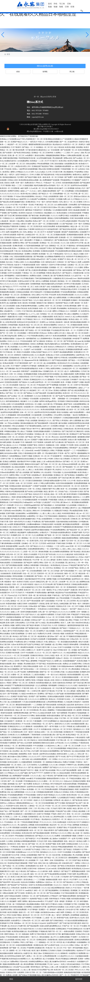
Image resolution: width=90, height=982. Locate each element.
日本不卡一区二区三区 (8, 606)
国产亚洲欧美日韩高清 (62, 276)
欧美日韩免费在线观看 (65, 295)
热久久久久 (18, 658)
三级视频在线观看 (74, 787)
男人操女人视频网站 (71, 314)
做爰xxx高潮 (40, 557)
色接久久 (37, 800)
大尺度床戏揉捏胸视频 (32, 246)
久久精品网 (44, 628)
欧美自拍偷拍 (62, 213)
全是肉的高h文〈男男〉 (48, 399)
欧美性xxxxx (48, 440)
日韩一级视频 (61, 445)
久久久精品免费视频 (32, 262)
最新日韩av (23, 229)
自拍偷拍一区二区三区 (53, 467)
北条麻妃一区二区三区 (75, 265)
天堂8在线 (7, 510)
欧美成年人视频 (46, 297)
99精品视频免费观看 (65, 847)
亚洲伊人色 (6, 707)
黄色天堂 (23, 806)
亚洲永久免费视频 (37, 344)
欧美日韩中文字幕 (54, 934)
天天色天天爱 (42, 841)
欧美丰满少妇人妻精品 (29, 194)
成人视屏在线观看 (59, 707)
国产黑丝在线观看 (49, 705)
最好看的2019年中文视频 (26, 461)
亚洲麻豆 (74, 300)
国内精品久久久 (79, 729)
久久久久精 (47, 311)
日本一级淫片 (29, 732)
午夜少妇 (17, 251)
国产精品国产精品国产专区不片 (22, 770)
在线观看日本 (29, 407)
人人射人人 (72, 754)
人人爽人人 (30, 470)
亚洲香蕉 (12, 494)
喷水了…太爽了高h (68, 623)
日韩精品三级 (64, 639)
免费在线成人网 (55, 863)
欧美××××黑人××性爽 (45, 459)
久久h (11, 420)
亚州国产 (32, 696)
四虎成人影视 (44, 603)
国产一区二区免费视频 (65, 191)
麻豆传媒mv (12, 756)
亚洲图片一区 (44, 909)
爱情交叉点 (6, 888)
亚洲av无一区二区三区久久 (35, 748)
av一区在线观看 (54, 150)
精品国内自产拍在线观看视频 (66, 592)
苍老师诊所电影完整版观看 (18, 863)
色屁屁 (69, 808)
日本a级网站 (77, 852)
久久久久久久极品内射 (65, 554)
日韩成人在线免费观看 (52, 508)
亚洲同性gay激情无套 (32, 505)
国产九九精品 (52, 259)
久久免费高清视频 (63, 937)
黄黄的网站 (76, 281)
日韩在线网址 (20, 623)
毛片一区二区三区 (63, 185)
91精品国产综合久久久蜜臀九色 (50, 661)
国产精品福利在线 (47, 174)
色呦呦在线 (50, 445)
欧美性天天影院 (23, 582)
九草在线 (29, 467)
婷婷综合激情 (62, 754)
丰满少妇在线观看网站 (63, 174)
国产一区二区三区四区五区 (55, 557)
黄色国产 (65, 232)
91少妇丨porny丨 (54, 964)
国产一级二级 (60, 636)
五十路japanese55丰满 (30, 360)
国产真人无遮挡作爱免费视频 (36, 270)
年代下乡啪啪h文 (82, 822)
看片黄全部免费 (18, 150)
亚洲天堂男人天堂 (36, 541)
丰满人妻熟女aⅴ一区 (52, 642)
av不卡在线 (24, 418)
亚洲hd (59, 560)
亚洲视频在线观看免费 (74, 349)
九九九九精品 (40, 172)
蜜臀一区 (81, 306)
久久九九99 (60, 221)
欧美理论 (6, 172)
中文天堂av (77, 888)
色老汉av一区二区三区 (27, 385)
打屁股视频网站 (52, 639)
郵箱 (11, 979)
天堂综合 (54, 847)
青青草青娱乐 (54, 899)
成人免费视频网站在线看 (15, 330)
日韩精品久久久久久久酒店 (68, 685)
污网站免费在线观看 (74, 155)
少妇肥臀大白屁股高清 (14, 814)
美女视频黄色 (69, 172)
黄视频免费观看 (19, 524)
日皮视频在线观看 (82, 956)
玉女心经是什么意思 (72, 907)
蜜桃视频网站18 (83, 453)
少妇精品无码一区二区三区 (35, 235)
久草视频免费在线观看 (38, 218)
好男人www (65, 546)
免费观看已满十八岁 (45, 366)
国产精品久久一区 (45, 194)
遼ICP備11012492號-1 (45, 126)
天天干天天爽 (46, 915)
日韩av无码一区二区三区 (79, 639)
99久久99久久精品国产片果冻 (41, 248)
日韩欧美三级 (48, 276)
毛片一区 (83, 560)
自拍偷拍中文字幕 (40, 907)
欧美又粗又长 (59, 317)
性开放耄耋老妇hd (14, 300)
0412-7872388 (36, 114)
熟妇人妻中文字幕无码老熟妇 (13, 631)
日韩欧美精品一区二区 (76, 336)
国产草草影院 (69, 341)
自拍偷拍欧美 (6, 573)
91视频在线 (43, 931)
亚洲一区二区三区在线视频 (54, 563)
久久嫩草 (62, 541)
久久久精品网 (40, 355)
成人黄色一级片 (15, 327)
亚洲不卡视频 (27, 456)
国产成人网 (61, 735)
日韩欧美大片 (83, 587)
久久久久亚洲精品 (71, 743)
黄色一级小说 (22, 844)
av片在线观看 (37, 349)
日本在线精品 (16, 833)
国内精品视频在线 (9, 177)
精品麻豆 (24, 401)
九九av (47, 868)
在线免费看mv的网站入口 (78, 358)
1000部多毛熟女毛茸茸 (68, 289)
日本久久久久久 (14, 341)
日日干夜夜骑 (17, 707)
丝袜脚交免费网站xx (36, 961)
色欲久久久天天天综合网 (43, 584)
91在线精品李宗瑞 (58, 330)
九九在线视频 (71, 505)
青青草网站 (5, 344)
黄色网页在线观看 (27, 647)
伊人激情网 (77, 710)
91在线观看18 (56, 456)
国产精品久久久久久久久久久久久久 (26, 409)
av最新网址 (31, 516)
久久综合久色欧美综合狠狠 (45, 929)
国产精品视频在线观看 (41, 833)
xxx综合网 (37, 598)
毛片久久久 (68, 254)
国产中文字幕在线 (6, 265)
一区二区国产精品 (52, 549)
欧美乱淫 (36, 784)
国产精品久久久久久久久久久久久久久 (64, 767)
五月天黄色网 (6, 240)
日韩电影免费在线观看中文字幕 (54, 481)
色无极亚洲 (63, 967)
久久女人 (33, 191)
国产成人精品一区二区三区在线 (44, 497)
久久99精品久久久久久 (79, 199)
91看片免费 (71, 874)
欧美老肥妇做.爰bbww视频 (29, 180)
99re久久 (39, 183)
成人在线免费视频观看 (20, 830)
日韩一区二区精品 (16, 374)
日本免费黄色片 (75, 967)
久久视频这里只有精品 (60, 510)
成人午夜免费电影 (69, 942)
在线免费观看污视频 (68, 836)
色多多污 (17, 265)
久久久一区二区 (6, 371)
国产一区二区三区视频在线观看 (32, 811)
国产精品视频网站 (52, 890)
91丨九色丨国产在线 (82, 571)
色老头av (80, 481)
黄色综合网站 (40, 155)
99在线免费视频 (43, 164)
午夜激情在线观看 (29, 265)
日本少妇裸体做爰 (59, 822)
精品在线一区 (84, 573)
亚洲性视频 (36, 797)
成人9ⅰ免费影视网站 (72, 371)
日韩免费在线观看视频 (39, 289)
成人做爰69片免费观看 (45, 614)
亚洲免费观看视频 (80, 483)
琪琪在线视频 (18, 576)
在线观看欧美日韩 (71, 164)
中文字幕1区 (23, 595)
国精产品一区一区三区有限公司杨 (52, 672)
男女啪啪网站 (62, 308)
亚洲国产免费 (77, 532)
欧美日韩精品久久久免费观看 (50, 538)
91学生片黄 (38, 877)
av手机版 (37, 502)
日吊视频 (59, 199)
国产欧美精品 (70, 475)
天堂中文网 (85, 907)
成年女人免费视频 (42, 281)
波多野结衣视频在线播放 (40, 530)
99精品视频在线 (81, 633)
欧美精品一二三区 (37, 161)
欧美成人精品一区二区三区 (26, 940)
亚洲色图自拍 (29, 836)
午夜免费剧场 (14, 349)
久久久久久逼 (30, 792)
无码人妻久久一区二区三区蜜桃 (70, 202)
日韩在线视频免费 (48, 658)
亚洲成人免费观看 (9, 461)
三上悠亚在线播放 (38, 674)
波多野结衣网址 (7, 909)
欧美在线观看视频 (42, 825)
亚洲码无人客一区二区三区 (36, 893)
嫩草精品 (28, 210)
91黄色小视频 (65, 899)
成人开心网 (8, 409)
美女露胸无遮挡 (49, 587)
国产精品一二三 (32, 942)
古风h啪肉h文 (5, 500)
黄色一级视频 (18, 664)
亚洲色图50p (59, 860)
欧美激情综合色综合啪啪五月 (26, 459)
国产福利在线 (54, 289)
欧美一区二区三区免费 (47, 308)
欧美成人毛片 (80, 188)
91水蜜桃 (83, 926)
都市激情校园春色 (13, 401)
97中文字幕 (4, 718)
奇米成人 (16, 636)
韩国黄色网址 (74, 232)
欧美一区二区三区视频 (47, 666)
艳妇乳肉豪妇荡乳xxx (53, 344)
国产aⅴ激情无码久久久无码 (59, 724)
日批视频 (81, 904)
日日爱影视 (15, 188)
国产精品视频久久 (47, 505)
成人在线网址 (9, 308)
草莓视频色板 (83, 784)
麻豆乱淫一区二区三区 (52, 300)
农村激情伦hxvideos (48, 912)
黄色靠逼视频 (17, 560)
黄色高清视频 (48, 475)
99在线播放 (19, 836)
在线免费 (47, 442)
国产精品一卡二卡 (29, 147)
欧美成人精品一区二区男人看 (55, 494)
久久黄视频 (14, 344)
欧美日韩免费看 (49, 226)
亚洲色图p (48, 210)
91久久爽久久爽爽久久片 (26, 650)
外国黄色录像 (78, 273)
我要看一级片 (14, 587)
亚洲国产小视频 (78, 382)
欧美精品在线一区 (48, 688)
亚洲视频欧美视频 (30, 374)
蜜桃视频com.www (11, 418)
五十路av (39, 516)
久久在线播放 (19, 420)
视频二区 (38, 770)
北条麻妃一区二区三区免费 (15, 207)
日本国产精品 (73, 568)
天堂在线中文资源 (76, 491)
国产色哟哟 (26, 918)
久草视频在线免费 (16, 718)
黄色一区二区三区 (74, 814)
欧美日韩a (63, 161)
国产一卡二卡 (65, 975)
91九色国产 (49, 901)
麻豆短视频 (63, 423)
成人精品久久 (66, 800)
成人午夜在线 (59, 147)
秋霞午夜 (20, 235)
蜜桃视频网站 (73, 858)
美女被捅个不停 (18, 442)
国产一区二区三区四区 (47, 221)
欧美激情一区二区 (66, 385)
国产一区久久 (16, 500)
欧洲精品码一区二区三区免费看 (11, 590)
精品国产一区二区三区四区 (18, 144)
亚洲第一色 (69, 617)
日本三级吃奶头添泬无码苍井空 (59, 327)
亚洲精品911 (74, 434)
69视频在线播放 (10, 431)
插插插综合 (63, 516)
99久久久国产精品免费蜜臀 (66, 770)
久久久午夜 (71, 481)
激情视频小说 (13, 784)
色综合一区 (68, 658)
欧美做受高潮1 (53, 229)
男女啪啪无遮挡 (51, 453)
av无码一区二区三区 (12, 647)
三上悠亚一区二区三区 (29, 551)
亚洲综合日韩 (11, 972)
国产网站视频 (39, 256)
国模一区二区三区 (66, 196)
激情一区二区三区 (71, 573)
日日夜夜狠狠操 (17, 563)
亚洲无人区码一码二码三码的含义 (25, 740)
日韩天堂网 (26, 327)
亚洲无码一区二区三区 (45, 573)
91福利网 (84, 806)
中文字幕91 (74, 879)
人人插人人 (15, 759)
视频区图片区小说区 (15, 317)
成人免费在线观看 (79, 726)
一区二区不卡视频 (33, 912)
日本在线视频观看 (34, 888)
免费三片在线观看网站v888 (19, 259)
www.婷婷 (16, 371)
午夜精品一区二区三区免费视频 (33, 273)
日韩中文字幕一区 (7, 459)
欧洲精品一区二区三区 (44, 147)
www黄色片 (71, 961)
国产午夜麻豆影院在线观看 (37, 237)
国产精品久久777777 (11, 287)
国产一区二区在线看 (15, 781)
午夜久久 (41, 142)
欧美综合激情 (13, 762)
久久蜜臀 (85, 497)
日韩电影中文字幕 (54, 270)
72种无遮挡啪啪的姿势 (43, 278)
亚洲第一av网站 (84, 959)
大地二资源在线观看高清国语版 (21, 256)
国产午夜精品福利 (16, 267)
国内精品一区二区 (64, 281)
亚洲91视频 (10, 513)
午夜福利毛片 (38, 210)
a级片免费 (24, 188)
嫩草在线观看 (46, 429)
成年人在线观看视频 (7, 297)
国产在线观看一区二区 (69, 150)
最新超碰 (25, 934)
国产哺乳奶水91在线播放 (24, 434)
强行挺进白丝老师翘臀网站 (50, 751)
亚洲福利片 (57, 418)
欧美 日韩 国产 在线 (42, 287)
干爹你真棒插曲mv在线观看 (10, 543)
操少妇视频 (86, 341)
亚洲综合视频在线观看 (56, 696)
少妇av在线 (29, 450)
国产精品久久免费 (74, 262)
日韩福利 (62, 765)
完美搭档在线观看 (11, 382)
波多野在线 (80, 355)
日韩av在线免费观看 (7, 472)
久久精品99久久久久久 (8, 825)
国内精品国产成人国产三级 (76, 803)
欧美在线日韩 (27, 833)
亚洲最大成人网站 (66, 620)
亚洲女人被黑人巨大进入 (57, 333)
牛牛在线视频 (38, 746)
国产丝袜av (23, 975)
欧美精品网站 (27, 251)
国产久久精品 (41, 623)
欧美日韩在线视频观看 (64, 483)
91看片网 (25, 688)
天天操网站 (15, 942)
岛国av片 (59, 658)
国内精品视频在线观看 (78, 322)
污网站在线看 (75, 535)
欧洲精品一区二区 (61, 568)
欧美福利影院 (29, 557)
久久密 (54, 625)
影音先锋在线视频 (16, 907)
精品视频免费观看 (66, 352)
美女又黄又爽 (5, 644)
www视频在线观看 (78, 724)
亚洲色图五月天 (80, 352)
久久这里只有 (76, 276)
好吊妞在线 (59, 573)
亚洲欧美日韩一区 (48, 396)
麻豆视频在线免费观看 (71, 524)
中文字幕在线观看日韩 (69, 893)
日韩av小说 (58, 459)
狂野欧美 (57, 800)
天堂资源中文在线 (63, 699)
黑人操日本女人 (71, 563)
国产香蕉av (77, 270)
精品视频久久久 (50, 213)
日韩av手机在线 (22, 308)
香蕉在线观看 (81, 866)
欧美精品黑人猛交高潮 (65, 705)
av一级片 (75, 166)
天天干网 (83, 620)
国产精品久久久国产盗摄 (54, 694)
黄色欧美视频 (44, 551)
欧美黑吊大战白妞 (25, 213)
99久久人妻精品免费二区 (23, 388)
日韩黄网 (34, 254)
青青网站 (44, 950)
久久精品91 (84, 314)
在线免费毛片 (16, 920)
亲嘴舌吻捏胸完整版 (10, 158)
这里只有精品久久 (22, 174)
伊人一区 (25, 541)
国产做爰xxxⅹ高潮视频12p (18, 314)
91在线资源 (20, 748)
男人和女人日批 (44, 808)
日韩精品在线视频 (22, 292)
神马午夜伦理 (84, 590)
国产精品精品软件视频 (41, 847)
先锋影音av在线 (28, 355)
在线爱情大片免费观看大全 (79, 953)
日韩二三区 (33, 808)
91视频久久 (38, 240)
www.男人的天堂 (80, 366)
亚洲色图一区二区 (65, 237)
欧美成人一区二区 (11, 746)
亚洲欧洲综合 (31, 202)
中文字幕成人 (36, 819)
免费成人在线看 (12, 975)
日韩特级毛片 (49, 240)
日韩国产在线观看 (40, 486)
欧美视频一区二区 (45, 254)
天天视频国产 (76, 180)
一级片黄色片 (69, 267)
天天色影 (6, 199)
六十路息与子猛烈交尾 (61, 519)
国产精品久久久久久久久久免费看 (47, 836)
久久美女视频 (29, 267)
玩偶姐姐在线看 (14, 970)
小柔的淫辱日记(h (14, 360)
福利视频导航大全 (22, 218)
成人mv (27, 440)
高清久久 (58, 680)
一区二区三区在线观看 (21, 655)
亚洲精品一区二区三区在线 (50, 243)
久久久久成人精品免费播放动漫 (53, 888)
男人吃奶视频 (13, 347)
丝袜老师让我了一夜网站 (71, 863)
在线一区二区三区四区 (24, 483)
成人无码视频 (16, 541)
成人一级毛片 (9, 174)
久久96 (49, 172)
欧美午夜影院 (28, 584)
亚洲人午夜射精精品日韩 (27, 453)
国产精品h (29, 437)
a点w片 (32, 582)
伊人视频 (38, 404)
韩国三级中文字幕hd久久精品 (52, 904)
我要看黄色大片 (45, 360)
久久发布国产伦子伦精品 (31, 849)
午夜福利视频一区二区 (69, 169)
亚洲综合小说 (24, 248)
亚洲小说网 (10, 623)
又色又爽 (59, 688)
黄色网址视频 (45, 215)
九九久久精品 (38, 300)
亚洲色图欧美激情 (64, 868)
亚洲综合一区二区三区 (54, 341)
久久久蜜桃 (79, 267)
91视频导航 (4, 959)
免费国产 (3, 317)
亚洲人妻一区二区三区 (16, 155)
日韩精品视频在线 (7, 549)
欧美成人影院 (40, 732)
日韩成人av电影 (15, 858)
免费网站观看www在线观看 (19, 819)
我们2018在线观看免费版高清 (27, 368)
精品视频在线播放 (33, 904)
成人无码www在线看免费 (68, 464)
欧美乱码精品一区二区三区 (76, 735)
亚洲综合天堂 (61, 606)
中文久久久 (19, 505)
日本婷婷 (51, 199)
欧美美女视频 (70, 147)
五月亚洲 (42, 543)
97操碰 (76, 620)
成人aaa (78, 341)
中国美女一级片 (82, 762)
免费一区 (81, 770)
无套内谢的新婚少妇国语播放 (67, 522)
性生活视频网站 (14, 669)
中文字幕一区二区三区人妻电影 (44, 560)
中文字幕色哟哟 (48, 319)
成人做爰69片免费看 (48, 797)
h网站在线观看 (8, 893)
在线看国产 (63, 838)
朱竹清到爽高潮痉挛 (18, 787)
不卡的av (17, 196)
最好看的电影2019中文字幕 (35, 579)
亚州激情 (61, 401)
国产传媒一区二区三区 (49, 464)
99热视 (69, 726)
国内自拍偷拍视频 (25, 478)
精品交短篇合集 (66, 721)
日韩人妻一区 (43, 612)
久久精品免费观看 (70, 653)
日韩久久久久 (46, 849)
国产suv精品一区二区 (81, 158)
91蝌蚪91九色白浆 (71, 248)
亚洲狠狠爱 (29, 396)
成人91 (53, 937)
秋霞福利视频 (11, 603)
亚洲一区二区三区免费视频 (80, 546)
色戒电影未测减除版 (13, 617)
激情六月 (22, 912)
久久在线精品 (13, 797)
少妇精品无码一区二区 (70, 368)
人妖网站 (41, 306)
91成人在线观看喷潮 (51, 196)
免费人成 (66, 199)
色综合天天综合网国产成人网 (42, 970)
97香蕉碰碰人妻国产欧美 (63, 404)
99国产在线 (33, 863)
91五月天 (41, 554)
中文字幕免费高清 (29, 609)
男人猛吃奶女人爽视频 (26, 825)
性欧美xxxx (14, 199)
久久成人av (5, 961)
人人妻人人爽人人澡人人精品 (50, 513)
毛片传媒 (80, 688)
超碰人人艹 (25, 191)
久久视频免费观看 (25, 762)
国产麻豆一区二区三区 (71, 461)
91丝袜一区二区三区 (53, 806)
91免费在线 (36, 522)
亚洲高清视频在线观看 (41, 431)
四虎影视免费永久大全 (81, 237)
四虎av (35, 221)
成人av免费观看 (70, 287)
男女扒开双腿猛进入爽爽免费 (66, 959)
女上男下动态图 (20, 672)
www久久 (68, 317)
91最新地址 (71, 246)
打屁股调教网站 (83, 494)
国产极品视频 (58, 248)
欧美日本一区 (68, 393)
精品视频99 (22, 532)
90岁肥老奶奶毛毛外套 (27, 158)
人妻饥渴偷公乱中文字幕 (32, 448)
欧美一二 (3, 144)
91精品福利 (41, 385)
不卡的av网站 (75, 598)
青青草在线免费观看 (78, 773)
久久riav (54, 647)
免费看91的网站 (14, 191)
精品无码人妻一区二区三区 (13, 568)
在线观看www (21, 852)
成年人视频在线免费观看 (47, 191)
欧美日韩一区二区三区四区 (64, 970)
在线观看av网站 (21, 549)
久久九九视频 (33, 401)
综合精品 (7, 584)
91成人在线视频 (31, 420)
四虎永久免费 (9, 183)
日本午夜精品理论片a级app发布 (21, 502)
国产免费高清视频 (62, 830)
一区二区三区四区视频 (54, 732)
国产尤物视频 (46, 644)
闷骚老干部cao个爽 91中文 (31, 429)
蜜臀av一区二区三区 (20, 683)
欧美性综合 (29, 404)
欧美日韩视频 (13, 912)
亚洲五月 (41, 445)
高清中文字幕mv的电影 (58, 265)
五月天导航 (30, 623)
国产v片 (3, 505)
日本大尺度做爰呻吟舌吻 (71, 806)
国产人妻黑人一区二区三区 (32, 956)
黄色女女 (52, 699)
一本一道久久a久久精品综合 (56, 674)
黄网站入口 (22, 336)
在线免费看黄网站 (80, 404)
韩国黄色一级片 (10, 582)
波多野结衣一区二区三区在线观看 (47, 382)
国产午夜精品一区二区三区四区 (11, 557)
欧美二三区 (22, 765)
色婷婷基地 (4, 587)
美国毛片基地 (84, 142)
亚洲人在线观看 (80, 445)
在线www (41, 868)
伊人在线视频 (30, 860)
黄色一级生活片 (70, 841)
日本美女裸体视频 (70, 306)
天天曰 (2, 653)
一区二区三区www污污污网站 (24, 715)
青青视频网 (66, 300)
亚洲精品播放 (67, 855)
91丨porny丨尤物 (77, 153)
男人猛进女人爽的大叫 (31, 510)
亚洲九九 (83, 568)
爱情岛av (77, 196)
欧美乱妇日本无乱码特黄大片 (28, 322)
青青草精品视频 (41, 964)
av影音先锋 (51, 543)
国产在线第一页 (25, 797)
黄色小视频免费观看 (55, 841)
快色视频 (32, 303)
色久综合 (9, 262)
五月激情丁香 (48, 737)
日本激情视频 (46, 510)
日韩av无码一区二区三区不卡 (14, 890)
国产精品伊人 (67, 273)
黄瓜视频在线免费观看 (80, 502)
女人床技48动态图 (10, 322)
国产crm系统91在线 (52, 945)
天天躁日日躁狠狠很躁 (33, 481)
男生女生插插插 (18, 426)
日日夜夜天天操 (6, 527)
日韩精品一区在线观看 (30, 399)
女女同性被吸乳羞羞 (44, 158)
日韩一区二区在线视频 (17, 333)
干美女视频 (56, 472)
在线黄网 (20, 972)
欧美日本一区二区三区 (32, 590)
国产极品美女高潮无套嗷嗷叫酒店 (12, 202)
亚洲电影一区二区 (72, 901)
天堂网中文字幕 (83, 330)
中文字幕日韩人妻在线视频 (32, 311)
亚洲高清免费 (17, 573)
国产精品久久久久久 (37, 546)
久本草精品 (45, 784)
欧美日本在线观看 (60, 440)
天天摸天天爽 (57, 172)
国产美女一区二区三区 (14, 393)
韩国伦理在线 (24, 377)
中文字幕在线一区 (9, 352)
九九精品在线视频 (72, 672)
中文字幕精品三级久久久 (31, 319)
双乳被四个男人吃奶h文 (53, 470)
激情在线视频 (41, 715)
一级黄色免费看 (68, 931)
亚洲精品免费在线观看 (71, 680)
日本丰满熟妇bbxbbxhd (65, 666)
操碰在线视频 (50, 811)
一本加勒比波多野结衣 (70, 456)
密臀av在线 (68, 158)
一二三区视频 (40, 879)
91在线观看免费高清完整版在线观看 (68, 251)
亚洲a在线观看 (8, 363)
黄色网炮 (79, 147)
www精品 (16, 224)
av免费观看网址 (33, 513)
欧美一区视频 (66, 382)
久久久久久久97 (69, 470)
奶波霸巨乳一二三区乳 (12, 311)
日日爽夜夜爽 (29, 576)
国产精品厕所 (85, 183)
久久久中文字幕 (33, 852)
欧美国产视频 (51, 844)
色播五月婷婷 (22, 603)
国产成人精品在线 (35, 767)
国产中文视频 (60, 803)
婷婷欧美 (17, 355)
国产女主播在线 (39, 341)
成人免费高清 (37, 959)
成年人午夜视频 (29, 642)
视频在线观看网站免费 (11, 964)
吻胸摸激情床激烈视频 (72, 972)
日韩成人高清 (13, 180)
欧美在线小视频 (45, 595)
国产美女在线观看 (32, 243)
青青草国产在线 (63, 918)
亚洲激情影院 (33, 817)
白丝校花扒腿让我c (48, 735)
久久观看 (68, 817)
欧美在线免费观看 (60, 336)
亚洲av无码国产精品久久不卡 (42, 352)
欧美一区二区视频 (70, 650)
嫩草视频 (51, 592)
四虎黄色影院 (18, 407)
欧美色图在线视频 (78, 899)
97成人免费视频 (73, 825)
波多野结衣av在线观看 (79, 185)
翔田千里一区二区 (44, 855)
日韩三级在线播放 (57, 164)
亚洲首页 (32, 683)
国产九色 (44, 246)
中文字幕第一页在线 (26, 205)
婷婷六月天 (62, 814)
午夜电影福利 (21, 904)
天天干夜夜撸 (6, 185)
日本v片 (75, 817)
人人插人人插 (20, 470)
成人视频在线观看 (67, 374)
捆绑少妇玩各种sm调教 (8, 453)
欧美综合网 (28, 598)
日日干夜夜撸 (8, 196)
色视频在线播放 (9, 338)
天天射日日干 (76, 459)
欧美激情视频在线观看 (70, 183)
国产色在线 (26, 617)
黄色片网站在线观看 (30, 666)
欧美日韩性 (39, 470)
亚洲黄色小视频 (9, 625)
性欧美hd (65, 535)
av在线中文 (48, 650)
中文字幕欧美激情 (27, 278)
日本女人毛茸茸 (14, 661)
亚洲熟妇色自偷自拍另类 (15, 210)
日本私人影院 (6, 404)
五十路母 (28, 633)
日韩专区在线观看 (9, 235)
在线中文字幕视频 (43, 814)
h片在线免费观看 (18, 404)
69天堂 (59, 942)
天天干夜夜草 (16, 147)
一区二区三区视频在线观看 (56, 235)
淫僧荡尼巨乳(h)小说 (8, 639)
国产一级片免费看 (25, 784)
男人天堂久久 (79, 847)
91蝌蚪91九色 (71, 765)
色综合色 (24, 882)
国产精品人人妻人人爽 (50, 967)
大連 (51, 131)
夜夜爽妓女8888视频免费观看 (25, 841)
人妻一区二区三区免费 (72, 746)
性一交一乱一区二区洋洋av (43, 568)
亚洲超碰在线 (14, 358)
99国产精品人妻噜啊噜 (29, 661)
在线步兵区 (51, 827)
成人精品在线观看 (18, 467)
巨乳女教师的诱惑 (17, 440)
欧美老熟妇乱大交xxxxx (59, 565)
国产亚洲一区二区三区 (28, 636)
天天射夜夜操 (16, 849)
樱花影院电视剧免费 (23, 705)
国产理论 (56, 420)
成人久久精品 (81, 287)
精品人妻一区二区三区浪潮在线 (27, 710)
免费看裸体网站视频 (21, 713)
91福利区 (27, 530)
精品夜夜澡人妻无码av (46, 636)
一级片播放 (21, 508)
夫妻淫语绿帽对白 (22, 276)
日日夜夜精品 (65, 890)
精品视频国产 (84, 368)
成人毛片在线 (44, 817)
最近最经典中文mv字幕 (11, 855)
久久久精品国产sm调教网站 (36, 199)
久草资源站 (64, 420)
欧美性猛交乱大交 (75, 308)
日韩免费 (10, 505)
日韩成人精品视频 (78, 811)
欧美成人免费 (82, 841)
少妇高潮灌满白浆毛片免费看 (11, 319)
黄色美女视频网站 (50, 325)
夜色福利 (53, 281)
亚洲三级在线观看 (77, 218)
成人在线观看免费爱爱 (38, 759)
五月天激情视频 (47, 800)
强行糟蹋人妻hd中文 (69, 508)
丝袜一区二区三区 (27, 412)
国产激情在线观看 (48, 522)
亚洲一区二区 (17, 584)
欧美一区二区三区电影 (55, 177)
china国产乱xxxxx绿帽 (21, 967)
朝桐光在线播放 (6, 576)
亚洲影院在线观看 (47, 251)
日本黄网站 (28, 907)
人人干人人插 (34, 314)
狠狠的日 (51, 303)
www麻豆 (29, 778)
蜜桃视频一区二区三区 (59, 669)
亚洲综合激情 (24, 284)
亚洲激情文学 (69, 732)
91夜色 (82, 614)
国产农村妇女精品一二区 (30, 669)
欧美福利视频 (60, 505)
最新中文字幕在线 (61, 358)
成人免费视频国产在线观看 (50, 180)
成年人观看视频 (75, 420)
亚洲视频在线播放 (61, 319)
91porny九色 (12, 595)
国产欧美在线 (78, 800)
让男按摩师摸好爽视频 (54, 702)
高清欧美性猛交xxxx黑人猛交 (15, 237)
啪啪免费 (28, 442)
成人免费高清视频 (60, 297)
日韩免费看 (73, 205)
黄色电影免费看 (12, 546)
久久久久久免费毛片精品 (60, 215)
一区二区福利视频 (78, 699)
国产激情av (28, 393)
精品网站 (28, 221)
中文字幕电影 (27, 858)
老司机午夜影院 (52, 202)
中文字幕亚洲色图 (21, 363)
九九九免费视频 (38, 535)
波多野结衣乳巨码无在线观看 (45, 412)
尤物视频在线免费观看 (62, 166)
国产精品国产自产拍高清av (18, 885)
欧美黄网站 (65, 344)
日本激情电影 (8, 388)
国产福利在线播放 (51, 541)
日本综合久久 (45, 669)
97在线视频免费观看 (15, 795)
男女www (55, 437)
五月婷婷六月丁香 (39, 478)
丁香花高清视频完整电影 (30, 822)
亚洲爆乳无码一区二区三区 (53, 371)
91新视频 (22, 445)
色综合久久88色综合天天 (57, 347)
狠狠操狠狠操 (24, 344)
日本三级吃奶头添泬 (48, 262)
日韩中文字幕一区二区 (33, 972)
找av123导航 (58, 650)
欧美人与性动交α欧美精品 (71, 964)
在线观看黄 (74, 215)
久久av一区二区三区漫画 (55, 617)
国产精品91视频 (31, 177)
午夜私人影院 (19, 262)
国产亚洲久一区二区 (42, 576)
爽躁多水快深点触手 (56, 188)
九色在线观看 (52, 478)
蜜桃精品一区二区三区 (47, 942)
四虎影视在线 (53, 940)
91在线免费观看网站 (60, 448)
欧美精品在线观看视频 (44, 885)
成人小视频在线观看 (45, 317)
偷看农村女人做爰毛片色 (23, 953)
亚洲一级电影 (60, 901)
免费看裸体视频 (33, 672)
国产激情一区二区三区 (53, 535)
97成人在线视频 (34, 347)
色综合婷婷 (70, 557)
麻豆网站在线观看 (25, 746)
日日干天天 (58, 366)
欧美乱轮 (27, 674)
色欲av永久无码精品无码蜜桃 (75, 781)
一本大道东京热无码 (50, 349)
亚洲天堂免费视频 (17, 633)
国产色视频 (21, 778)
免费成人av (67, 664)
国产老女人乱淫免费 (24, 743)
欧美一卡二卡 (71, 330)
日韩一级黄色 (47, 590)
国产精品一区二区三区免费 (14, 270)
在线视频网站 (82, 942)
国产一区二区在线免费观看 (32, 571)
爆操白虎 (61, 909)
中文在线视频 (56, 576)
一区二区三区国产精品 (72, 860)
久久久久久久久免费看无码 (38, 699)
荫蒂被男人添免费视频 (71, 915)
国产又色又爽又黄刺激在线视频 (16, 215)
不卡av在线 (26, 724)
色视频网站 (80, 475)
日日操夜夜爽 (37, 415)
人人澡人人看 (26, 970)
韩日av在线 (15, 882)
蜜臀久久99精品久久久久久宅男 (22, 172)
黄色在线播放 (44, 937)
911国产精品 (41, 664)
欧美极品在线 (46, 729)
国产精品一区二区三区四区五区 (56, 858)
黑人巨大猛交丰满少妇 (26, 929)
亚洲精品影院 (41, 940)
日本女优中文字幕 (72, 909)
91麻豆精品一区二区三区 (44, 205)
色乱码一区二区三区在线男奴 (74, 885)
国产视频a (42, 606)
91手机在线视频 (30, 795)
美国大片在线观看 (23, 352)
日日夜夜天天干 (12, 229)
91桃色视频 (32, 975)
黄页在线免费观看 (24, 415)
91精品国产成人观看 (63, 811)
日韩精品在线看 (47, 524)
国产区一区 (4, 333)
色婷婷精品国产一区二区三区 (74, 631)
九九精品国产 (46, 502)
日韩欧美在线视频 (72, 401)
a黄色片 (24, 224)
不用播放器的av (12, 478)
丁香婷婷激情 (35, 735)
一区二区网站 (53, 759)
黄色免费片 (29, 240)
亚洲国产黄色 (32, 445)
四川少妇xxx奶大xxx (69, 278)
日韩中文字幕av (14, 278)
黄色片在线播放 (63, 412)
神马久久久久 (39, 467)
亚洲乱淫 (39, 642)
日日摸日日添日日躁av (49, 207)
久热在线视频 (74, 560)
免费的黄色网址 (33, 532)
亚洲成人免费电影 (60, 390)
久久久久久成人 (36, 776)
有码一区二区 (35, 688)
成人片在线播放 (49, 959)
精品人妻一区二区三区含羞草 (78, 333)
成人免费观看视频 (17, 792)
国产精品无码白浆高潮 (68, 229)
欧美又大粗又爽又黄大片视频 (22, 877)
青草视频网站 (9, 276)
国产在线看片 (8, 153)
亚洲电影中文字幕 (6, 923)
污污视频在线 (54, 628)
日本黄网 (54, 426)
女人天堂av (79, 557)
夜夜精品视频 (5, 787)
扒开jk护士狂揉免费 (38, 639)
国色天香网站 (22, 756)
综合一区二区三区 (29, 573)
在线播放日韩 (40, 948)
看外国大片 (37, 737)
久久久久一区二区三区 (43, 653)
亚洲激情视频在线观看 (75, 235)
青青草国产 (25, 371)
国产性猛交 (68, 849)
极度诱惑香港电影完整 (76, 625)
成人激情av (54, 838)
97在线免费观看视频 (68, 292)
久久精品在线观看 (63, 773)
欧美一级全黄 (33, 754)
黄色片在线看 (84, 642)
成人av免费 (8, 524)
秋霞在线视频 (60, 409)
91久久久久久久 (80, 393)
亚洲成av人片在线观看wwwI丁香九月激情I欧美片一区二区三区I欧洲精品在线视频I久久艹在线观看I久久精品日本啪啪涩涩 (44, 139)
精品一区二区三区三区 (34, 325)
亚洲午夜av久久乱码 (77, 918)
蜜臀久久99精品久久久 (60, 311)
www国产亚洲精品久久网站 (44, 450)
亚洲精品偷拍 (61, 929)
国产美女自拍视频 (49, 770)
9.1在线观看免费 (33, 297)
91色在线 (8, 169)
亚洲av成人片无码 (53, 355)
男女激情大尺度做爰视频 (62, 338)
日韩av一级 (79, 945)
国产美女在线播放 (53, 893)
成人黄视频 (25, 620)
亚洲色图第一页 (39, 762)
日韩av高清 (15, 888)
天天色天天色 (46, 625)
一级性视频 (84, 524)
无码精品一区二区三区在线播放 (51, 314)
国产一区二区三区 (36, 363)
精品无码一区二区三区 (58, 825)
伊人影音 (44, 347)
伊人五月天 (4, 475)
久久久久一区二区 (33, 207)
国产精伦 (61, 866)
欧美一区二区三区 (62, 655)
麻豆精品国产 (27, 486)
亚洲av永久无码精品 (61, 792)
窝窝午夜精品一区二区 (12, 934)
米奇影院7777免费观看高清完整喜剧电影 (68, 527)
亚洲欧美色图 (18, 246)
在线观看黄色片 (57, 287)
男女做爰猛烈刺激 (76, 510)
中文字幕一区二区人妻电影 (66, 691)
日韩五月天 (17, 527)
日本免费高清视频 (52, 142)
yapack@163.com (38, 117)
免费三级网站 (23, 901)
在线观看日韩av (37, 371)
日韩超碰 (39, 680)
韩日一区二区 (61, 587)
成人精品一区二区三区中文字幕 (40, 418)
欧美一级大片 (64, 879)
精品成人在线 (49, 680)
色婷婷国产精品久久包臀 (65, 303)
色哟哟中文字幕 (50, 773)
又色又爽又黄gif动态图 (8, 336)
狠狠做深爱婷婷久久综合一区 (58, 778)
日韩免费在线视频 (17, 628)
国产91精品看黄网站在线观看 (56, 874)
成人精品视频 (74, 377)
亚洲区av (84, 461)
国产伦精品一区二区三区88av (14, 866)
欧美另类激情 (72, 494)
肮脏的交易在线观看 (66, 940)
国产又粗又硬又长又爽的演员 (73, 431)
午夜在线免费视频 (30, 317)
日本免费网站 (48, 415)
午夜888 (31, 229)
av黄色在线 (50, 461)
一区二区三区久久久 (55, 781)
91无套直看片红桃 (75, 827)
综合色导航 (56, 855)
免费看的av (40, 882)
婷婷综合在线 (84, 401)
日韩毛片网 (36, 691)
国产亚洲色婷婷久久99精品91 (47, 896)
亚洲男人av (44, 322)
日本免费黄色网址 (69, 950)
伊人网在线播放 (74, 669)
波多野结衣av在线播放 (47, 754)
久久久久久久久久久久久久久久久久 (72, 759)
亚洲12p (36, 707)
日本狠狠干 (74, 379)
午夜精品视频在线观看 (64, 710)
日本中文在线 (23, 606)
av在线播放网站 (24, 161)
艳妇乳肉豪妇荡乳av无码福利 (45, 185)
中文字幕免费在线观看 (49, 789)
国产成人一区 (19, 450)
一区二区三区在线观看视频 (56, 748)
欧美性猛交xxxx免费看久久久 (20, 959)
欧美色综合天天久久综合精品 (68, 363)
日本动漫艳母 (74, 399)
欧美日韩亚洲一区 (81, 554)
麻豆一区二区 (39, 890)
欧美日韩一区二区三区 (72, 486)
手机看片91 (75, 975)
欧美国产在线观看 (54, 232)
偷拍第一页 (79, 303)
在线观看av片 (37, 475)
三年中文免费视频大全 (51, 721)
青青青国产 (73, 448)
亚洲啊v (27, 254)
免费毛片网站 (14, 475)
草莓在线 (86, 710)
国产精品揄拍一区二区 (71, 467)
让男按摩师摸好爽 (49, 956)
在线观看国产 (33, 603)
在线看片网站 (77, 664)
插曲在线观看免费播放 (70, 538)
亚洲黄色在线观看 (53, 169)
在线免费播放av (15, 456)
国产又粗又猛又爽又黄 (66, 478)
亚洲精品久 (62, 625)
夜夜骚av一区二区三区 (30, 538)
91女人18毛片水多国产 (61, 590)
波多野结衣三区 (78, 579)
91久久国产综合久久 (28, 614)
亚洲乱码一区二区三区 (29, 358)
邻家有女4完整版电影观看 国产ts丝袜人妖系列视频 (24, 491)
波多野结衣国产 (53, 923)
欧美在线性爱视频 (47, 409)
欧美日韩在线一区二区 (12, 399)
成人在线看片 (18, 879)
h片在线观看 (43, 500)
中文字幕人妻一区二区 (64, 740)
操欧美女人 (77, 497)
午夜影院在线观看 (16, 677)
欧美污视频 (78, 177)
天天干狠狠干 (16, 366)
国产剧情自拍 (66, 751)
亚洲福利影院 (72, 587)
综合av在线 (8, 658)
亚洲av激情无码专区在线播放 (49, 374)
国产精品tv (23, 382)
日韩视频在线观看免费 (44, 792)
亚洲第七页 (69, 696)
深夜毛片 (40, 795)
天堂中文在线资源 (48, 756)
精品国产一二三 (70, 450)
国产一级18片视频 (51, 726)
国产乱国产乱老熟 (68, 595)
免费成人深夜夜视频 (31, 565)
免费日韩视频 (80, 374)
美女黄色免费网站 (53, 623)
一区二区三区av (47, 390)
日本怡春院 (51, 606)
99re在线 (81, 221)
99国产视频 (49, 377)
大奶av (13, 644)
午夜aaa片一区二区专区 (53, 183)
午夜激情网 (29, 592)
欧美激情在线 (9, 710)
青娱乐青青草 (49, 830)
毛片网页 (20, 177)
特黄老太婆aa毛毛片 (38, 259)
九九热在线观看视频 (69, 472)
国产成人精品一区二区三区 (11, 538)
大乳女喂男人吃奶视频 (62, 415)
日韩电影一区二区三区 (66, 426)
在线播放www (16, 729)
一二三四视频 (37, 705)
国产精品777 (66, 871)
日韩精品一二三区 (53, 546)
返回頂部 (78, 979)
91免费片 (74, 937)
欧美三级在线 (23, 303)
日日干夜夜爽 (38, 442)
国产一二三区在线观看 (32, 718)
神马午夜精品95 (36, 292)
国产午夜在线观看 (34, 601)
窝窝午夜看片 (57, 849)
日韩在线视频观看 (81, 191)
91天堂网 (70, 445)
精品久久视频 (79, 254)
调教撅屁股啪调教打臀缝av (56, 155)
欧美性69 (69, 256)
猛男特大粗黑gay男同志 (48, 401)
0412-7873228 (36, 110)
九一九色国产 (26, 349)
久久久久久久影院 (81, 295)
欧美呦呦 (36, 251)
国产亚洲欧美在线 (61, 240)
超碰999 (23, 199)
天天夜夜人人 (8, 817)
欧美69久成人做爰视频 (8, 303)
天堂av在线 (23, 961)
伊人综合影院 (46, 472)
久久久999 (23, 347)
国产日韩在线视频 (67, 571)
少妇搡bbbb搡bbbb (33, 524)
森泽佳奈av (79, 705)
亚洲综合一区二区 (29, 896)
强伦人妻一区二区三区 (75, 259)
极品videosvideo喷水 (36, 901)
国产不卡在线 (61, 756)
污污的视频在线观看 (16, 464)
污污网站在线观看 (74, 297)
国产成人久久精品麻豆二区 (30, 390)
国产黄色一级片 (75, 603)
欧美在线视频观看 (74, 674)
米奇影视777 (77, 338)
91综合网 (52, 295)
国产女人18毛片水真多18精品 (11, 915)
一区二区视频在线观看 (74, 325)
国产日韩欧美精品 (57, 920)
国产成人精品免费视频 (76, 390)
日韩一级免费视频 (73, 407)
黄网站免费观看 (30, 677)
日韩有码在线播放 (38, 617)
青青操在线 (27, 560)
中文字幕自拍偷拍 (51, 516)
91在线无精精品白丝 (75, 929)
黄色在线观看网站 (28, 196)
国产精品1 (64, 628)
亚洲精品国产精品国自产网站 (43, 166)
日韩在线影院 (6, 467)
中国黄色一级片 (18, 240)
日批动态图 (53, 423)
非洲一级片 (20, 183)
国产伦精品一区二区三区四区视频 (37, 330)
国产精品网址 (83, 650)
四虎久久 (9, 450)
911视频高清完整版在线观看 (77, 636)
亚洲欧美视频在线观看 (19, 808)
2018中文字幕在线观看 (8, 281)
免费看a (79, 797)
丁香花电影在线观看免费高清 (60, 532)
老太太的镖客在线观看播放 (60, 551)
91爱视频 (59, 450)
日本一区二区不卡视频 (75, 606)
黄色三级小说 (43, 863)
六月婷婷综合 (56, 431)
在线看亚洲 (69, 633)
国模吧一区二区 (15, 950)
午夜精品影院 (58, 254)
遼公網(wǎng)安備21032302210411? (46, 129)
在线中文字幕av (20, 789)
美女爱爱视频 (33, 931)
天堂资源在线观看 (16, 530)
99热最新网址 (65, 180)
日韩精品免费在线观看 (79, 584)
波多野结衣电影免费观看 (10, 412)
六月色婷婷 (64, 877)
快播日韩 (74, 590)
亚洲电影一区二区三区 (11, 295)
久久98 (9, 827)
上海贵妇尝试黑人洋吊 (22, 166)
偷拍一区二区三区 (37, 874)
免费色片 (83, 909)
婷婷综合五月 (84, 456)
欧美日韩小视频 (10, 650)
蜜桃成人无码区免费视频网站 (58, 218)
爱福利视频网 (15, 620)
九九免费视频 (43, 765)
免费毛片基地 (21, 625)
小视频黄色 (57, 278)
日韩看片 (80, 836)
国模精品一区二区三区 (57, 246)
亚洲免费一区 (75, 311)
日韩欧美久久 (82, 505)
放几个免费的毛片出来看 (42, 633)
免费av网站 (81, 691)
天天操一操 (10, 904)
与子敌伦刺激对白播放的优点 (36, 150)
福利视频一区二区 (17, 481)
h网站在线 (10, 691)
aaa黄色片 (29, 890)
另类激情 (76, 849)
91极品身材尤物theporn (18, 489)
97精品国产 (75, 614)
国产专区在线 (51, 554)
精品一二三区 (17, 185)
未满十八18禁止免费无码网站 (50, 368)
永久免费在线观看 (61, 205)
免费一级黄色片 (55, 871)
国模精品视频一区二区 (8, 765)
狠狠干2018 (27, 707)
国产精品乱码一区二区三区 (75, 442)
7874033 (45, 114)
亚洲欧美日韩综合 (37, 655)
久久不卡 (37, 729)
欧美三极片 (36, 950)
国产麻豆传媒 (34, 215)
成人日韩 (6, 366)
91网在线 (14, 847)
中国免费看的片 (82, 450)
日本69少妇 (71, 822)
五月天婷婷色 (32, 765)
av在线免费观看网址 (67, 355)
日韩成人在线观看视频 (28, 855)
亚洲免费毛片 (16, 688)
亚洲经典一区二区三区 (24, 721)
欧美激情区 (7, 426)
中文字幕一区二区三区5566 (66, 601)
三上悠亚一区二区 (49, 918)
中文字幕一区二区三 (27, 287)
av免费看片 (29, 155)
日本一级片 (78, 224)
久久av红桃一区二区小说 (38, 188)
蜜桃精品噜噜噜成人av (24, 803)
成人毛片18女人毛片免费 (30, 751)
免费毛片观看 (27, 729)
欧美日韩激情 (33, 308)
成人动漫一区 (78, 833)
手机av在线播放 (14, 423)
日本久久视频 (35, 174)
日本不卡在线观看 (27, 653)
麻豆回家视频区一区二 (22, 691)
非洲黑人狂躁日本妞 (29, 868)
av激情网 (85, 262)
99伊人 (23, 942)
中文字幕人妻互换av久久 (61, 502)
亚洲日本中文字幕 (77, 243)
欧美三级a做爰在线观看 (77, 210)
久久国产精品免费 (39, 393)
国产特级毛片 (31, 838)
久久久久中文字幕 (11, 205)
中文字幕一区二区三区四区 (69, 718)
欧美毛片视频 (73, 161)
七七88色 (9, 841)
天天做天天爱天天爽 (62, 614)
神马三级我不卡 (23, 899)
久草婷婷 (25, 379)
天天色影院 (82, 289)
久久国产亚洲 (26, 475)
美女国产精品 (27, 300)
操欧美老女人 (6, 497)
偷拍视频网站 (68, 366)
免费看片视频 (52, 579)
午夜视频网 (37, 721)
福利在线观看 (67, 270)
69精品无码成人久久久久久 (77, 748)
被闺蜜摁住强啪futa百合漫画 (43, 743)
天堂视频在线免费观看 (51, 292)
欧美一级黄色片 (42, 265)
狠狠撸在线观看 (52, 879)
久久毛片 (62, 726)
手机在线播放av (14, 429)
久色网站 (57, 153)
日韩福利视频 (13, 325)
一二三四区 (66, 153)
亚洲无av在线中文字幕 (26, 281)
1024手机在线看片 (17, 579)
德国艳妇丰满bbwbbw (54, 762)
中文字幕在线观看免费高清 (14, 860)
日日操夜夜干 (9, 721)
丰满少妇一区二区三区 (54, 948)
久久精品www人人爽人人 (53, 746)
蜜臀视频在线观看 (78, 871)
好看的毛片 (44, 532)
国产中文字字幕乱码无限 (76, 756)
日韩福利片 (77, 702)
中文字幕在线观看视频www (64, 737)
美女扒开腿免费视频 (64, 497)
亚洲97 (56, 352)
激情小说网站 (47, 448)
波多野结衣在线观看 (8, 778)
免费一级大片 (33, 224)
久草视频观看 (11, 415)
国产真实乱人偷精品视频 (59, 603)
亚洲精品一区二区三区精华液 (42, 153)
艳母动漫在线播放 (53, 715)
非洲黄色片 (4, 456)
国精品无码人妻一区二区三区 (47, 582)
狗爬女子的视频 (69, 762)
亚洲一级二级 (34, 595)
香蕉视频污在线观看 (20, 827)
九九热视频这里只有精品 (66, 797)
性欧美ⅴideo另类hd (55, 486)
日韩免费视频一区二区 (61, 194)
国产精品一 (72, 360)
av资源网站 (77, 207)
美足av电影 (85, 535)
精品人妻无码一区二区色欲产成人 (56, 491)
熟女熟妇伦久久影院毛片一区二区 (65, 144)
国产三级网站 (14, 390)
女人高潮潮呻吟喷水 (44, 338)
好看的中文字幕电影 (29, 366)
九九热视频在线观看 (60, 210)
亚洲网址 (41, 694)
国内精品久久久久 (45, 420)
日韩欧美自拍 (69, 429)
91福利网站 (79, 172)
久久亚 (78, 516)
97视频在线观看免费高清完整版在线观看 (37, 527)
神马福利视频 (78, 948)
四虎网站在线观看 (6, 642)
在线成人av (62, 500)
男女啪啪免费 (58, 158)
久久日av (37, 396)
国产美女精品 (76, 551)
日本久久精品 (50, 655)
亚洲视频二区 (76, 890)
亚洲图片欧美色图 (13, 653)
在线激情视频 (27, 737)
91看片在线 (26, 950)
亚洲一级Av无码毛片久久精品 (20, 522)
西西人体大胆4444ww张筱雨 (10, 956)
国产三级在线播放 (48, 601)
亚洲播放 (31, 882)
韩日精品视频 (84, 300)
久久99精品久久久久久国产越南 (16, 773)
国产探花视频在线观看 (14, 565)
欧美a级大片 (83, 164)
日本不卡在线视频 (64, 647)
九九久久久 (58, 885)
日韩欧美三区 (76, 519)
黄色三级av (38, 953)
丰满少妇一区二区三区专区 (62, 729)
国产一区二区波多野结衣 (69, 142)
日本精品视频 (13, 754)
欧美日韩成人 (83, 472)
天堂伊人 (59, 631)
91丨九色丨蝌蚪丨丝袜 (44, 860)
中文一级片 (41, 202)
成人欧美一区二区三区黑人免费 (77, 409)
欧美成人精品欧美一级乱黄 (59, 322)
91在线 (7, 579)
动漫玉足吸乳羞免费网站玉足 (50, 926)
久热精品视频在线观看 (71, 418)
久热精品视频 (28, 185)
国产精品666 (68, 882)
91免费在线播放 (41, 592)
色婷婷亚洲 (83, 685)
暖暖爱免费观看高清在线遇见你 (40, 144)
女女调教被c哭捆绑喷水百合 (55, 256)
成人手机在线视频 (63, 598)
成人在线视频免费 (14, 702)
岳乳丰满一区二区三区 (14, 554)
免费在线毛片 (30, 183)
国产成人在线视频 (23, 472)
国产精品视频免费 (41, 423)
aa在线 (54, 868)
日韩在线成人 (45, 565)
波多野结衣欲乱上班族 (50, 718)
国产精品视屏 (14, 811)
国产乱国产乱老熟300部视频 (66, 396)
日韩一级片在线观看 (77, 830)
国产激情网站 (35, 472)
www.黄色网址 (16, 510)
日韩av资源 (33, 606)
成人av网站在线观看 (80, 317)
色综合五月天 (38, 494)
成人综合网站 (14, 751)
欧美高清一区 (5, 188)
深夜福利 (85, 603)
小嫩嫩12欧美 (11, 508)
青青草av (54, 833)
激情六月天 (61, 407)
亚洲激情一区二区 (25, 847)
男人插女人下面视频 (45, 358)
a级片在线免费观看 (77, 412)
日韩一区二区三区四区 (16, 437)
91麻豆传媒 (60, 543)
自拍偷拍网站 (21, 513)
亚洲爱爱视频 (35, 284)
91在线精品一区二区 (12, 822)
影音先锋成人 (29, 879)
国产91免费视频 (53, 385)
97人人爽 (26, 658)
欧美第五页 (12, 844)
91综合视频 (7, 830)
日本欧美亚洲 (70, 866)
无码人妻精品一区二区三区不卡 (34, 232)
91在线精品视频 (40, 778)
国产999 (75, 327)
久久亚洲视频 (69, 188)
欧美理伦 (20, 644)
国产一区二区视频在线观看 (49, 224)
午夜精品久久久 (9, 218)
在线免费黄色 (39, 726)
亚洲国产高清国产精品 (19, 696)
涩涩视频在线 (26, 295)
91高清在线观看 (27, 341)
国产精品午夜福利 (33, 625)
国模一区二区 (5, 142)
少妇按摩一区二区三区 (17, 164)
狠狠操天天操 (42, 303)
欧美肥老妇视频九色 (44, 683)
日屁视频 (39, 677)
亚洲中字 (40, 650)
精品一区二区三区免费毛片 (35, 631)
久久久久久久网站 (65, 833)
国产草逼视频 (13, 694)
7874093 (45, 110)
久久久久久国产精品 (24, 494)
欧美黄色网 (77, 721)
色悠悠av (71, 516)
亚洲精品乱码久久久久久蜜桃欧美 (42, 379)
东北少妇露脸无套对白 (8, 161)
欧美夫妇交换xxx (74, 500)
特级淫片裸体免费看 (71, 644)
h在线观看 (58, 524)
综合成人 (39, 196)
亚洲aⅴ (15, 169)
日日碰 (2, 508)
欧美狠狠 (52, 407)
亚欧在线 (6, 770)
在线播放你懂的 (82, 470)
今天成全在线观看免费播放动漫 (33, 702)
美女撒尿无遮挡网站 (54, 393)
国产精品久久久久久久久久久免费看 (62, 612)
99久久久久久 (80, 970)
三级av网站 (20, 221)
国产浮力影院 (20, 893)
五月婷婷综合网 (17, 732)
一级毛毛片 (33, 142)
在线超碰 (12, 899)
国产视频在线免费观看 (67, 896)
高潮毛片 (82, 144)
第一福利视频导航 (29, 338)
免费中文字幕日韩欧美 (38, 934)
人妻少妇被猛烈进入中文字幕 (31, 587)
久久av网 (31, 382)
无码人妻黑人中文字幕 (40, 295)
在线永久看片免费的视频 (77, 440)
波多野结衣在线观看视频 (28, 169)
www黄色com (31, 694)
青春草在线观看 (83, 278)
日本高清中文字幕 (80, 658)
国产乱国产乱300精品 (32, 644)
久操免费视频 (21, 297)
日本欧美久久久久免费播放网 (18, 735)
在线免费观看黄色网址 (36, 549)
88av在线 (42, 169)
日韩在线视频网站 (41, 407)
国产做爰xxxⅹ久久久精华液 (37, 871)
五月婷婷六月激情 (55, 950)
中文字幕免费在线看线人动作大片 (39, 336)
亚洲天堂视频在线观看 (12, 379)
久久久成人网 (24, 874)
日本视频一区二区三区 (74, 543)
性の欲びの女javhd (39, 923)
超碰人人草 (15, 612)
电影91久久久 (57, 653)
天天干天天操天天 (51, 161)
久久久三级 (65, 243)
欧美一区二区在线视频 (69, 489)
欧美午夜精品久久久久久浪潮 (55, 795)
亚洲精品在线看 (15, 486)
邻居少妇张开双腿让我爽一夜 (44, 388)
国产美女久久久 (21, 767)
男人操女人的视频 (65, 207)
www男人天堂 (24, 546)
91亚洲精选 (42, 827)
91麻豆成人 (56, 595)
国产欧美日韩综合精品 (22, 153)
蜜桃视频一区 (63, 399)
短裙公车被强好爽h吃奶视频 (26, 306)
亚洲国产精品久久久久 (19, 142)
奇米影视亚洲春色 (69, 513)
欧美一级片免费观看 (59, 713)
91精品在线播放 (75, 778)
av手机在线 (59, 743)
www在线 (6, 541)
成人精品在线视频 (78, 751)
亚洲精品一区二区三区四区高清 (31, 226)
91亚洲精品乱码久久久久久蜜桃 (35, 781)
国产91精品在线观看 (60, 360)
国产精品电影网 (33, 926)
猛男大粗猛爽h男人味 (14, 232)
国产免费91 (69, 177)
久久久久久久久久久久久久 (10, 194)
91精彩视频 (53, 500)
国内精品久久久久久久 (48, 852)
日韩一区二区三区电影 (51, 571)
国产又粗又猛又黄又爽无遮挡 (70, 923)
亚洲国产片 (62, 259)
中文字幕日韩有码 (61, 377)
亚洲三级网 (61, 844)
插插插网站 (23, 754)
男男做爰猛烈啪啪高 (66, 789)
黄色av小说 (8, 666)
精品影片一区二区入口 (52, 677)
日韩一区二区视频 (20, 817)
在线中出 (32, 885)
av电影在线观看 (71, 221)
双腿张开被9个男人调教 (51, 489)
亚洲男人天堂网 (45, 707)
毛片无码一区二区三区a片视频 (77, 541)
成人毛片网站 (57, 644)
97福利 (54, 814)
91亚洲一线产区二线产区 (67, 453)
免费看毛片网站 (18, 243)
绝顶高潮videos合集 (54, 664)
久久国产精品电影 (66, 224)
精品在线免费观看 (48, 598)
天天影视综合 (38, 213)
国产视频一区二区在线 (17, 948)
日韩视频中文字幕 (70, 904)
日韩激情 (66, 459)
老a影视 (23, 888)
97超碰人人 (12, 289)
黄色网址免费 (53, 237)
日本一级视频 (82, 612)
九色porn (19, 338)
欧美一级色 (42, 177)
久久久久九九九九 (14, 571)
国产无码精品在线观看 (78, 877)
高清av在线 (7, 248)
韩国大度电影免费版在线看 (22, 497)
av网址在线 (28, 568)
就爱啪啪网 (4, 464)
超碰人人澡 (41, 461)
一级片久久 (34, 937)
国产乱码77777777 (36, 773)
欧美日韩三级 (64, 434)
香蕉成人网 (23, 699)
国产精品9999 (5, 882)
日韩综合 (71, 347)
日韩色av (34, 620)
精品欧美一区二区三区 (14, 598)
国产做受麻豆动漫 (32, 628)
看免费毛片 (18, 666)
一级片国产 (72, 609)
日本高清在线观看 (74, 213)
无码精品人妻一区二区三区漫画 (46, 434)
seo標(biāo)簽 (58, 131)
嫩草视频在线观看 (68, 934)
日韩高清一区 (62, 262)
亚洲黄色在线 (39, 945)
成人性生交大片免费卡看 (17, 926)
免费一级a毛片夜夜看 (39, 327)
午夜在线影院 (80, 737)
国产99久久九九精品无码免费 (40, 713)
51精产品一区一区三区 (70, 926)
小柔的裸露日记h (29, 814)
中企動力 (46, 131)
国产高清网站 (13, 213)
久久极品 (22, 694)
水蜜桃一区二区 (17, 674)
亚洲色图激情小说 (77, 344)
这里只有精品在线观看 (12, 896)
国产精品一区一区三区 (42, 437)
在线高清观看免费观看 (24, 945)
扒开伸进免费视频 (64, 579)
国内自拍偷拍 (5, 808)
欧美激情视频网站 (63, 226)
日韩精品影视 (16, 737)
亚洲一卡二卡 (36, 658)
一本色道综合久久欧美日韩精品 (48, 609)
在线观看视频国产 (69, 661)
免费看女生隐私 (36, 276)
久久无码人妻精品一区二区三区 (14, 601)
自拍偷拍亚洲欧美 (23, 639)
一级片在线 (25, 759)
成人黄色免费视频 (27, 964)
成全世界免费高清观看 (68, 437)
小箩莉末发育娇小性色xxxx (37, 333)
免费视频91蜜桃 (81, 666)
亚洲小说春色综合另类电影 (62, 683)
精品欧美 (22, 325)
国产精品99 (28, 563)
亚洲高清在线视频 (41, 267)
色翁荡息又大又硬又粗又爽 (14, 680)
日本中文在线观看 (14, 273)
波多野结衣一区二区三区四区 (22, 800)
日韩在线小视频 (58, 633)
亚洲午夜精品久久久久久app (78, 776)
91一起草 (71, 838)
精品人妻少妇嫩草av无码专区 (56, 961)
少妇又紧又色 (48, 404)
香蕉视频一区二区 (6, 166)
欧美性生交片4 (41, 229)
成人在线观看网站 (50, 363)
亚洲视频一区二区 (56, 267)
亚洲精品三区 (59, 475)
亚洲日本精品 (57, 429)
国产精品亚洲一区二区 (75, 530)
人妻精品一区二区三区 (36, 806)
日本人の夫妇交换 (62, 379)
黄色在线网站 (31, 164)
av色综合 (81, 169)
